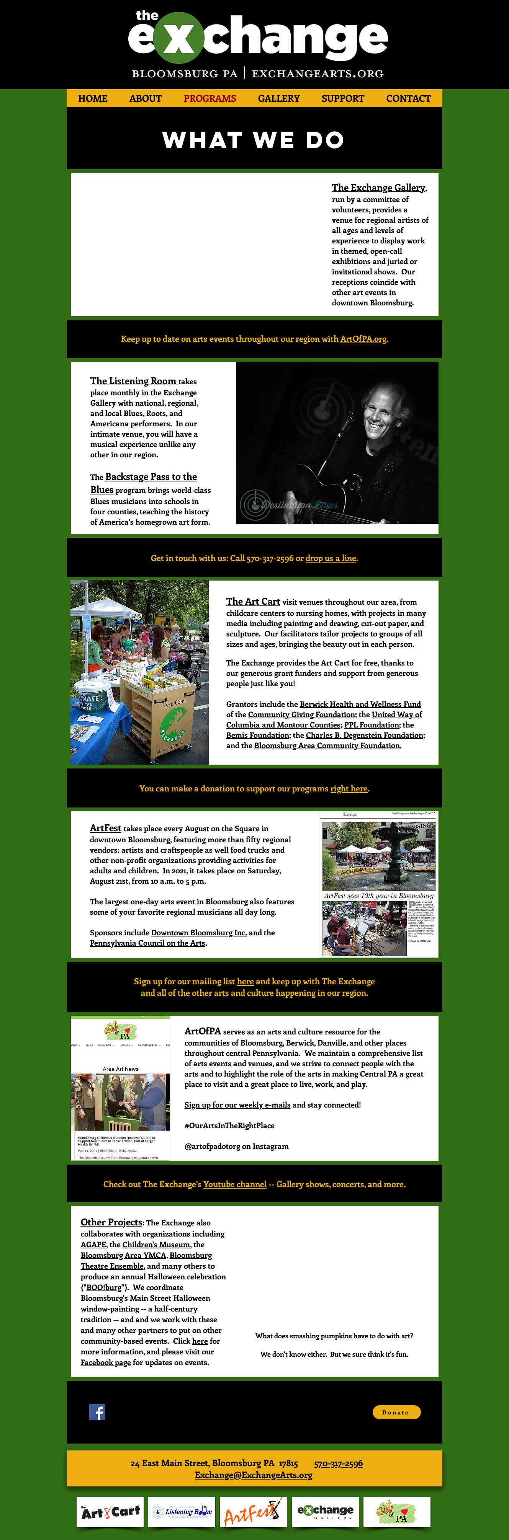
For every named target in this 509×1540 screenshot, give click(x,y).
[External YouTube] (194, 244)
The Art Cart (253, 600)
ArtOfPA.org (363, 338)
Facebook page (106, 1362)
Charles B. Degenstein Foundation (364, 734)
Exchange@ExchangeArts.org (254, 1474)
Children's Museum (156, 1244)
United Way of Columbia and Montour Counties (324, 719)
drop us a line (331, 557)
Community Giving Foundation (301, 714)
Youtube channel (235, 1183)
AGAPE (93, 1244)
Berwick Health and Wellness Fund (360, 703)
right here (349, 788)
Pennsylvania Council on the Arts (147, 942)
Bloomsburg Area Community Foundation (327, 745)
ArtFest (105, 827)
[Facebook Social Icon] (97, 1412)
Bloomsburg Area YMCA (123, 1255)
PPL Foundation (371, 724)
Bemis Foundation (257, 734)
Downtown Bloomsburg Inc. (199, 932)
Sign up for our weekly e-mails (238, 1104)
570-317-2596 (338, 1462)
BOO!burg (104, 1287)
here (245, 981)
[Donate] (397, 1412)
